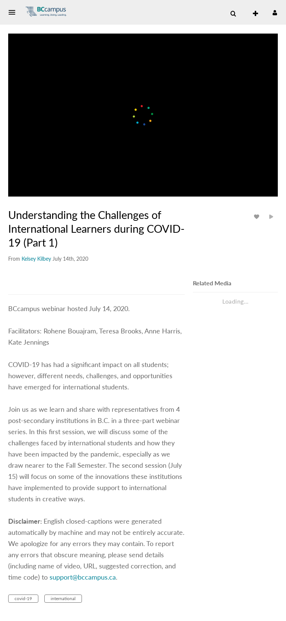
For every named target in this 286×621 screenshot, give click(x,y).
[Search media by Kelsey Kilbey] (36, 258)
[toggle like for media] (258, 216)
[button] (14, 12)
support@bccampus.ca (83, 577)
